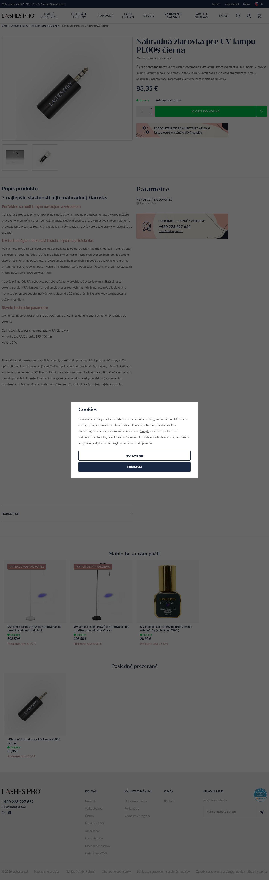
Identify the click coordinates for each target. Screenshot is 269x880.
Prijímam (134, 467)
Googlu (144, 431)
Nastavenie (135, 455)
